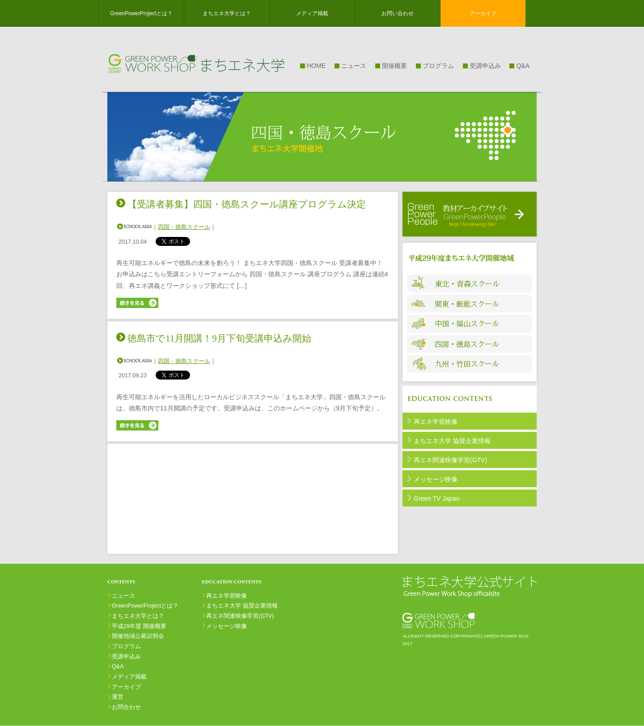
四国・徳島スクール (184, 227)
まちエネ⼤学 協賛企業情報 (452, 440)
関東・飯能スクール (469, 303)
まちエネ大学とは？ (227, 13)
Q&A (523, 65)
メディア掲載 (312, 13)
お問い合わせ (397, 13)
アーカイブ (483, 13)
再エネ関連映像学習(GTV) (450, 460)
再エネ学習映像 (436, 421)
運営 (117, 697)
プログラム (438, 65)
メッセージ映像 (436, 479)
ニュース (353, 65)
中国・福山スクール (469, 324)
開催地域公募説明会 (138, 636)
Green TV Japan (436, 498)
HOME (316, 65)
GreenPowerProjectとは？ (141, 13)
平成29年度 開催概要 (139, 626)
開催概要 (394, 65)
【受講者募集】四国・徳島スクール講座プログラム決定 (246, 204)
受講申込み (485, 65)
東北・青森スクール (469, 283)
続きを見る (138, 303)
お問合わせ (126, 707)
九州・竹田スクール (469, 364)
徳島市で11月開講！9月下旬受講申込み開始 (219, 338)
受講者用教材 (469, 214)
